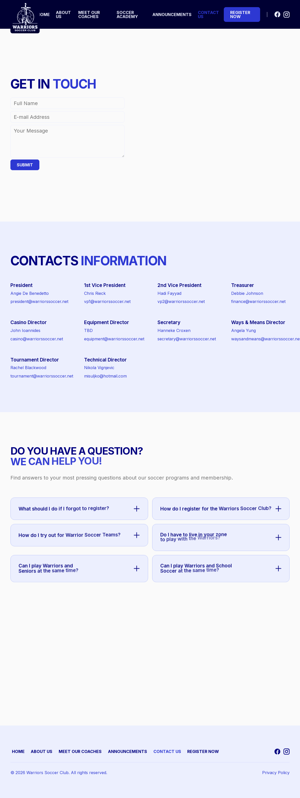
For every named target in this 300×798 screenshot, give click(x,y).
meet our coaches (89, 14)
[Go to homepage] (25, 17)
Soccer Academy (127, 14)
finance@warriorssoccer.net (258, 301)
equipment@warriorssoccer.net (114, 338)
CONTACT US (167, 751)
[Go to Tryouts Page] (242, 14)
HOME (18, 751)
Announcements (172, 14)
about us (63, 14)
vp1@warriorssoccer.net (107, 301)
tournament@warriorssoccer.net (41, 376)
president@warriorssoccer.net (39, 301)
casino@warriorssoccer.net (36, 338)
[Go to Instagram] (286, 14)
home (43, 14)
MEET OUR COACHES (80, 751)
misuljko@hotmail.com (105, 376)
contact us (208, 14)
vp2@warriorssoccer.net (181, 301)
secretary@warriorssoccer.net (186, 338)
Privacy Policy (276, 772)
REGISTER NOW (203, 751)
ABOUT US (41, 751)
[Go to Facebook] (277, 14)
